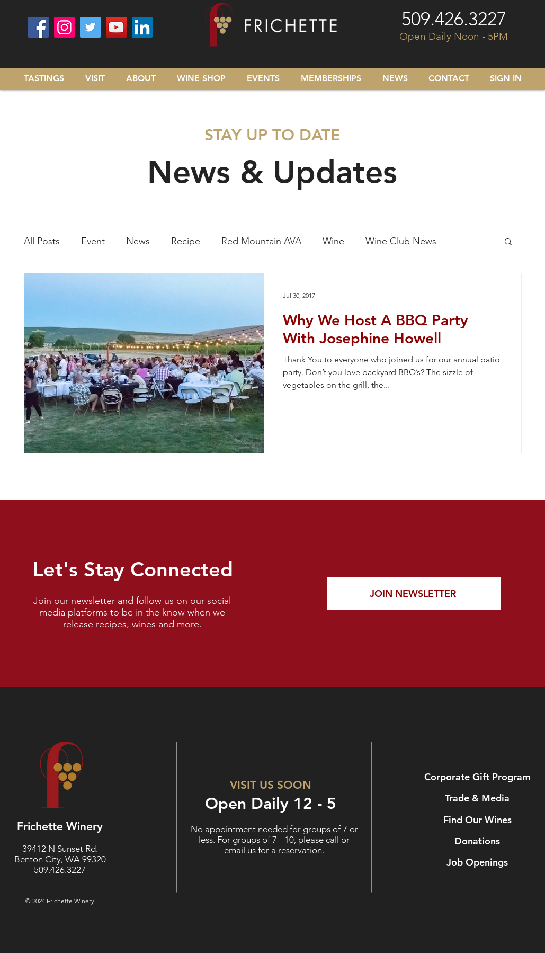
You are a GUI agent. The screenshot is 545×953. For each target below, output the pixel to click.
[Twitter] (90, 27)
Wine (333, 241)
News (138, 241)
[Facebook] (38, 27)
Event (93, 241)
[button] (508, 242)
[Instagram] (64, 27)
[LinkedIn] (142, 27)
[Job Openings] (479, 862)
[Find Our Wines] (479, 820)
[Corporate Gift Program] (479, 777)
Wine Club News (400, 241)
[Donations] (479, 841)
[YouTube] (116, 27)
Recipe (185, 241)
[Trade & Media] (479, 798)
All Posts (42, 241)
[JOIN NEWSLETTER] (414, 593)
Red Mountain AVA (261, 241)
